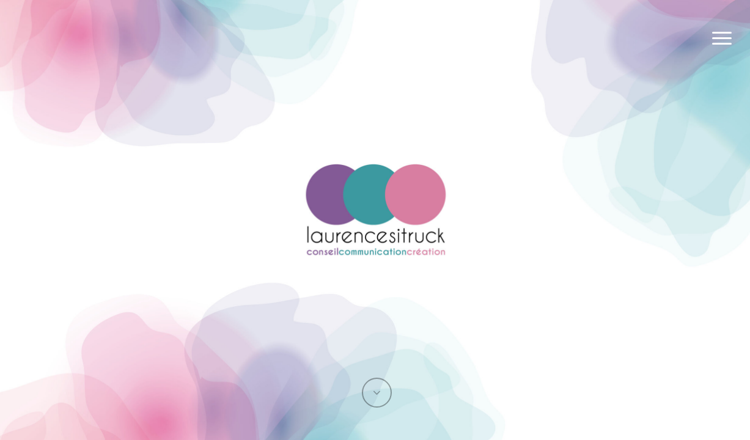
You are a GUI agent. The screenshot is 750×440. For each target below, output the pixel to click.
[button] (722, 38)
